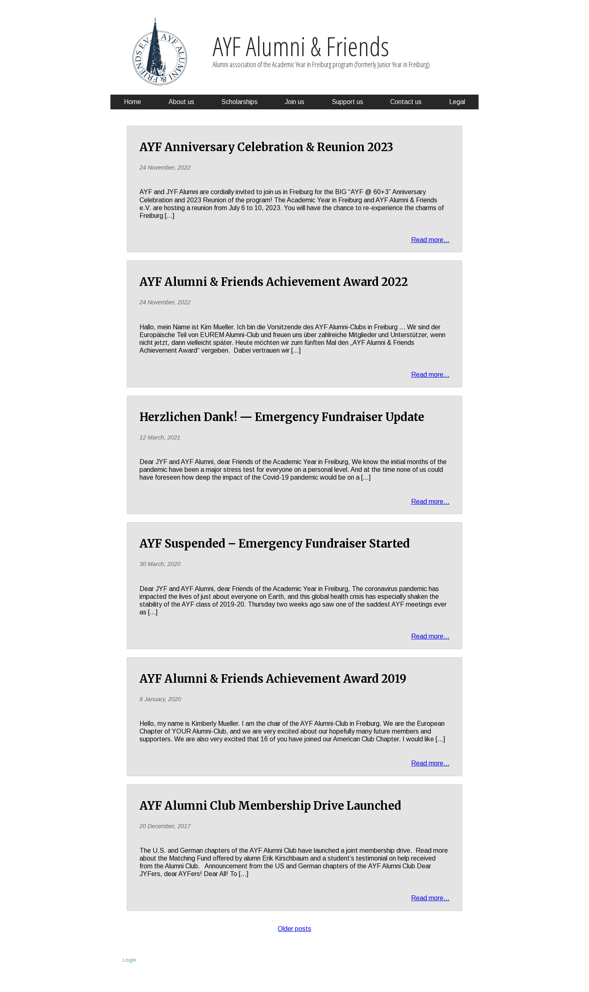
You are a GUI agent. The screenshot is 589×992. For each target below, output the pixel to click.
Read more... (430, 239)
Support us (347, 101)
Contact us (406, 101)
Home (132, 101)
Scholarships (239, 101)
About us (181, 101)
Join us (294, 101)
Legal (457, 101)
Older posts (294, 929)
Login (129, 960)
